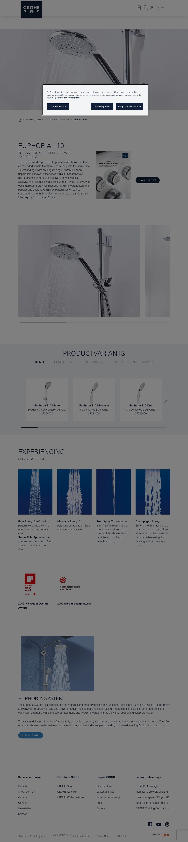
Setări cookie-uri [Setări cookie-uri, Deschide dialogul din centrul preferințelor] (58, 106)
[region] (95, 100)
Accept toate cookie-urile (129, 106)
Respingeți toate (102, 106)
